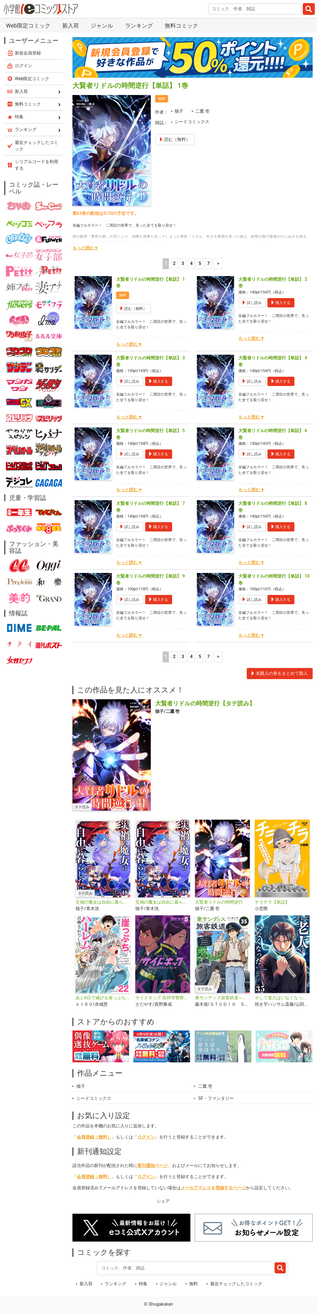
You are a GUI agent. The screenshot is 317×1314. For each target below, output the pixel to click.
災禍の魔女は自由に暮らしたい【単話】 (162, 902)
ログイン (146, 1137)
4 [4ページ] (191, 263)
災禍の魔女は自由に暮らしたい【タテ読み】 (103, 902)
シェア (163, 1201)
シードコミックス (192, 121)
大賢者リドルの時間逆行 (219, 902)
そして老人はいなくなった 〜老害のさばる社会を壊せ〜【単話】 (282, 997)
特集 (143, 1283)
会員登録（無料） (94, 1137)
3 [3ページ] (182, 263)
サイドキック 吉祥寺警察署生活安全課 (162, 997)
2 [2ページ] (174, 263)
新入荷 (70, 25)
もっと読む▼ (85, 248)
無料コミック (181, 25)
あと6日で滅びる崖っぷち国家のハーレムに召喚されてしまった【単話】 (103, 997)
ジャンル (102, 25)
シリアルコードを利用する (36, 165)
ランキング (139, 25)
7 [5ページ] (208, 263)
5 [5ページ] (200, 263)
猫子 (179, 111)
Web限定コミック (28, 25)
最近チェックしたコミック (236, 1283)
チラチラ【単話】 (272, 902)
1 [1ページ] (165, 263)
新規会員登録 (28, 52)
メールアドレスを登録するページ (213, 1187)
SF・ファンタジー (216, 1098)
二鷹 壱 (202, 111)
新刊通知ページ (152, 1165)
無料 (193, 1283)
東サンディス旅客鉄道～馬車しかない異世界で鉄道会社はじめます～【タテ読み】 (222, 997)
